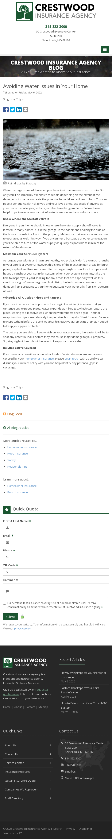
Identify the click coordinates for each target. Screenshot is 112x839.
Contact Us (28, 754)
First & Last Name (17, 521)
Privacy (70, 829)
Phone (9, 550)
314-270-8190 (73, 765)
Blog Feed (12, 414)
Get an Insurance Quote (28, 780)
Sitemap (43, 707)
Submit (10, 617)
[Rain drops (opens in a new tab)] (15, 183)
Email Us (70, 771)
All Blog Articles (16, 427)
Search (57, 829)
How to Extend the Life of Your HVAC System (84, 707)
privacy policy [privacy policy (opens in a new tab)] (22, 628)
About (18, 707)
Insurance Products (28, 772)
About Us (28, 745)
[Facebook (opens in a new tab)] (6, 109)
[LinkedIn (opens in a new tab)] (19, 109)
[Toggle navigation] (105, 49)
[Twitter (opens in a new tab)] (12, 109)
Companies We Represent (28, 789)
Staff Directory (28, 798)
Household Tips (17, 466)
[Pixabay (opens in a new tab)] (31, 183)
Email (8, 535)
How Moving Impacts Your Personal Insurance (84, 677)
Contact (30, 707)
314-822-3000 (73, 758)
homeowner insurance (39, 358)
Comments (10, 580)
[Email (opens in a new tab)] (25, 109)
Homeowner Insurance (22, 447)
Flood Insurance (17, 453)
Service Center (28, 763)
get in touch (72, 358)
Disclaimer (85, 829)
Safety (11, 460)
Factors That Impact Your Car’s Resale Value (84, 692)
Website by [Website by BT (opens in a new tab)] (13, 833)
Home (7, 707)
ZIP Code (10, 565)
